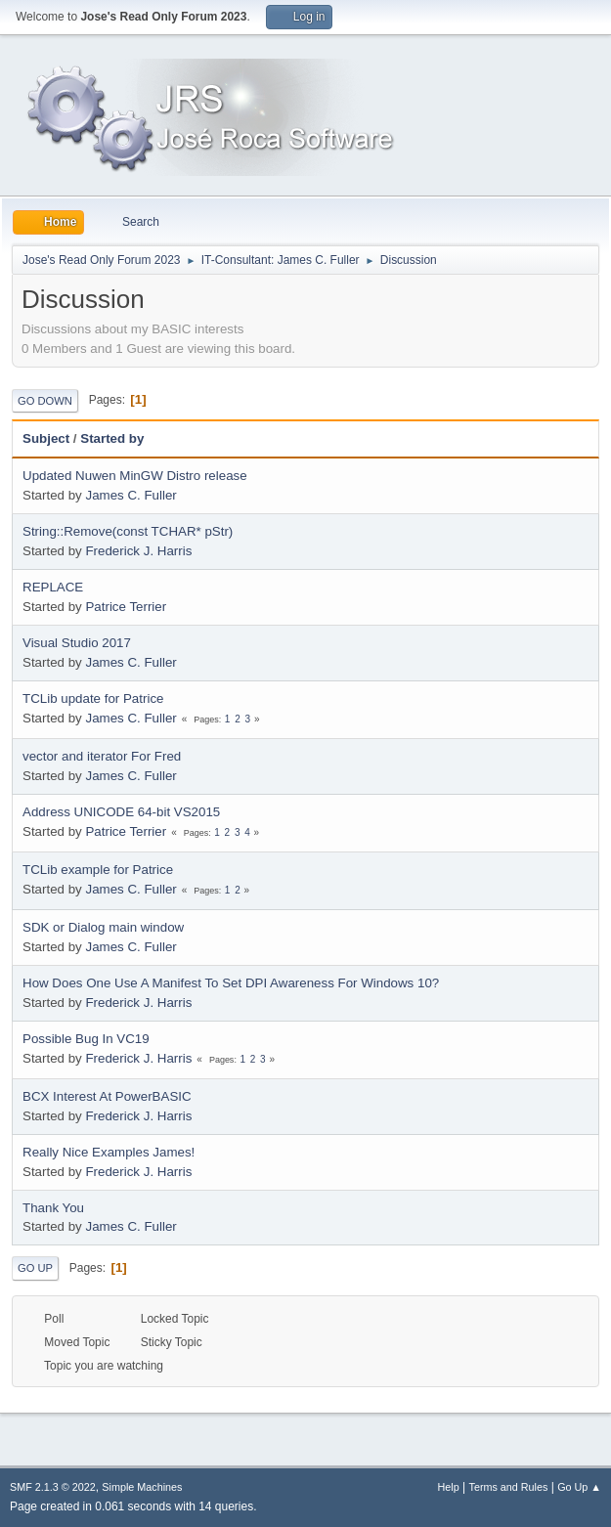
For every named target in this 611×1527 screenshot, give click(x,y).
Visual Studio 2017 (76, 642)
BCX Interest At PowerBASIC (107, 1096)
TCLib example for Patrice (97, 869)
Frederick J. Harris (138, 551)
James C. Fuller (130, 495)
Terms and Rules (508, 1487)
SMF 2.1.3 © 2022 (53, 1487)
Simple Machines (142, 1487)
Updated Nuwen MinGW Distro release (134, 475)
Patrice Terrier (125, 606)
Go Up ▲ (579, 1487)
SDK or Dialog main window (103, 927)
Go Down (45, 401)
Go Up (35, 1268)
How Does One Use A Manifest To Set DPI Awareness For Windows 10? (230, 983)
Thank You (53, 1207)
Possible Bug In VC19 (86, 1038)
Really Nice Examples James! (108, 1152)
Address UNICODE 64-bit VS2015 (121, 812)
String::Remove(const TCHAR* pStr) (127, 531)
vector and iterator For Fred (101, 756)
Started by (112, 438)
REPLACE (52, 587)
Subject (45, 438)
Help (448, 1487)
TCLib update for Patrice (92, 698)
